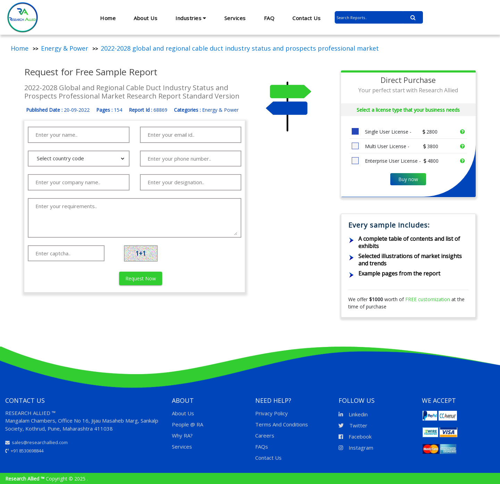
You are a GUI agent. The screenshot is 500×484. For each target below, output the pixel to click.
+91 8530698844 (24, 451)
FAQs (261, 446)
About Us (145, 18)
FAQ (269, 18)
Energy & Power (64, 48)
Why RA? (182, 435)
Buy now (408, 179)
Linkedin (353, 414)
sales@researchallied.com (36, 442)
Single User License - (401, 131)
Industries (190, 18)
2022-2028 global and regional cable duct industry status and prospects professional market (240, 48)
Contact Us (306, 18)
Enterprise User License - (401, 161)
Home (108, 18)
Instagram (356, 447)
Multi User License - (401, 146)
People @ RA (187, 424)
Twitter (353, 425)
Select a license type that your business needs (408, 110)
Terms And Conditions (281, 424)
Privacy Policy (271, 413)
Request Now (140, 278)
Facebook (355, 436)
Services (235, 18)
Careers (264, 435)
